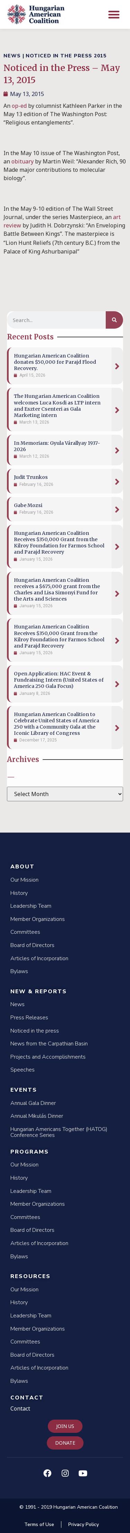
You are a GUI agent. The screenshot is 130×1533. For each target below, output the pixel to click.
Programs (29, 1152)
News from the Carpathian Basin (49, 1044)
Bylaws (19, 971)
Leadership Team (30, 906)
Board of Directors (32, 945)
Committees (25, 932)
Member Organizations (37, 919)
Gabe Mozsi (28, 505)
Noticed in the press (34, 1031)
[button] (114, 14)
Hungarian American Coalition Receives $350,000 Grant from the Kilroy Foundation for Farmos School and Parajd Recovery (59, 542)
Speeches (22, 1070)
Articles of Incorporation (39, 958)
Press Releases (29, 1017)
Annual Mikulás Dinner (36, 1116)
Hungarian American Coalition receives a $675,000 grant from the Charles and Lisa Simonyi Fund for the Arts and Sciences (57, 589)
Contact (27, 1398)
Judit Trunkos (31, 477)
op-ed (19, 106)
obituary (22, 161)
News (17, 1004)
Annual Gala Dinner (33, 1103)
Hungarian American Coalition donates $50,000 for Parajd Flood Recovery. (55, 362)
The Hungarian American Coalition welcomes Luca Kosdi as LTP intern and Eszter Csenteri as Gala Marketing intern (57, 405)
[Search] (114, 320)
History (19, 893)
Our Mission (24, 880)
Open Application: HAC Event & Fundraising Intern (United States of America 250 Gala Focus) (59, 680)
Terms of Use (39, 1524)
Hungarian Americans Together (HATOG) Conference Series (58, 1132)
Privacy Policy (83, 1524)
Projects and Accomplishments (48, 1057)
